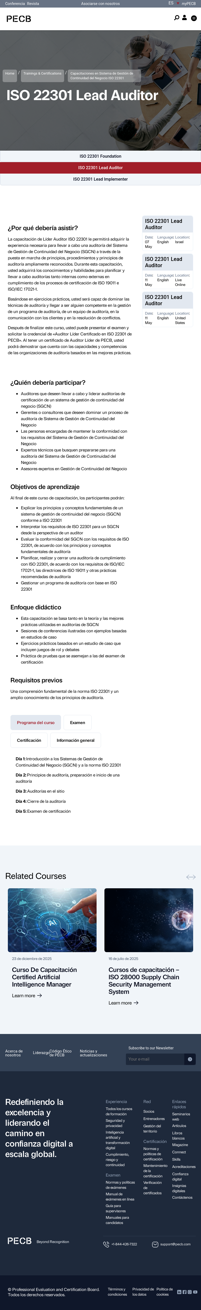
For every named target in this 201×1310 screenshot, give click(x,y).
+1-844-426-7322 (124, 1244)
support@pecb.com (175, 1244)
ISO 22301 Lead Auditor (100, 167)
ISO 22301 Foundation (100, 156)
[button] (194, 18)
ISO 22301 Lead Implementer (100, 179)
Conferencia (15, 4)
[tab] (35, 722)
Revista (33, 4)
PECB (189, 4)
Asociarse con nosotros (100, 4)
